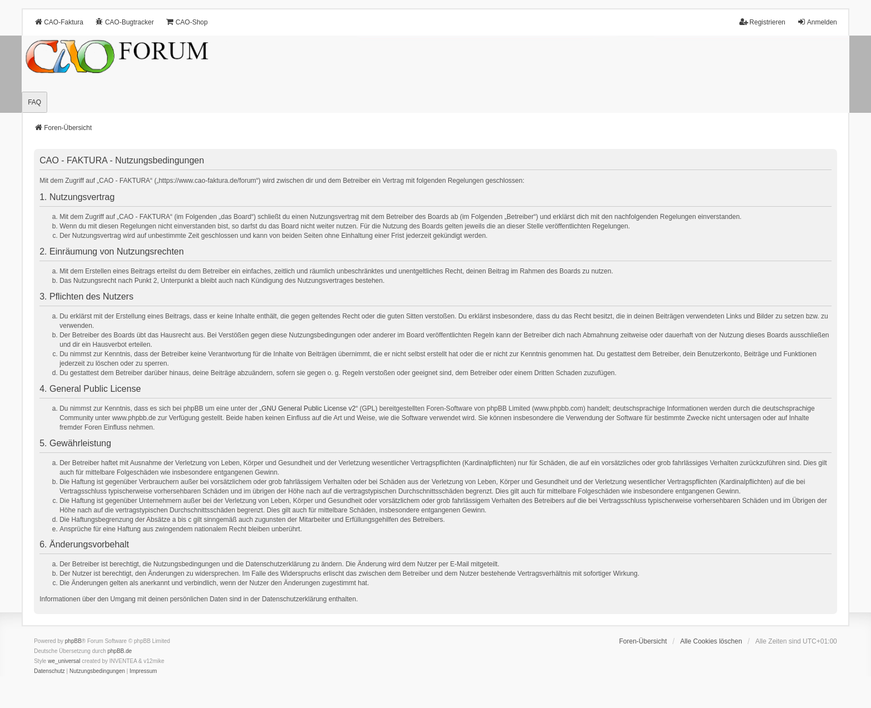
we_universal (64, 661)
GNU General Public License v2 (309, 408)
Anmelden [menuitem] (817, 22)
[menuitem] (49, 671)
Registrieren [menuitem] (762, 22)
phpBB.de (120, 651)
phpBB (73, 641)
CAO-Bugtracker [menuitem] (124, 22)
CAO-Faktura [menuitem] (58, 22)
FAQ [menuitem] (34, 102)
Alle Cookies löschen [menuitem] (711, 641)
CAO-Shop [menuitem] (187, 22)
